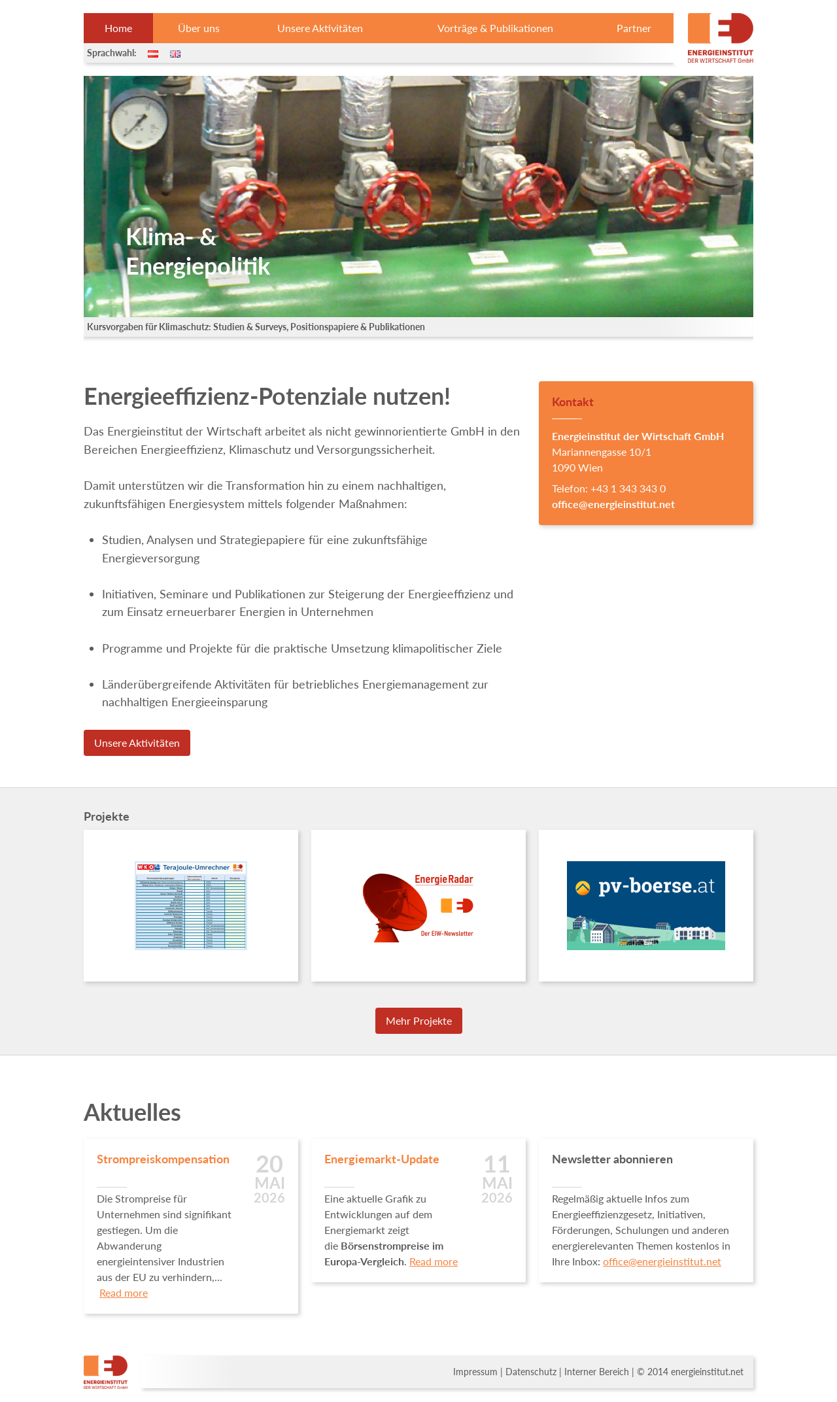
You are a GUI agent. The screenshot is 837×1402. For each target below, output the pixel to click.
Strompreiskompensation (163, 1159)
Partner (634, 28)
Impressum (475, 1372)
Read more (123, 1292)
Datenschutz (530, 1372)
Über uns (199, 28)
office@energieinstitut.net (613, 504)
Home (118, 28)
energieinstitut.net (707, 1372)
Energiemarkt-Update (381, 1159)
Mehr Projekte (419, 1020)
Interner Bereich (596, 1372)
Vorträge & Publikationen (495, 28)
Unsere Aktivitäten (320, 28)
